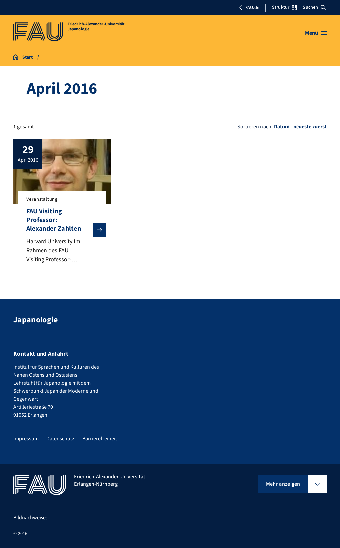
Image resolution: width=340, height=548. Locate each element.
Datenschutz (60, 438)
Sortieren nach (254, 126)
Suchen (314, 7)
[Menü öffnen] (316, 33)
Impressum (26, 438)
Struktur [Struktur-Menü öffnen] (284, 7)
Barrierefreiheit (99, 438)
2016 (22, 533)
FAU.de (249, 7)
